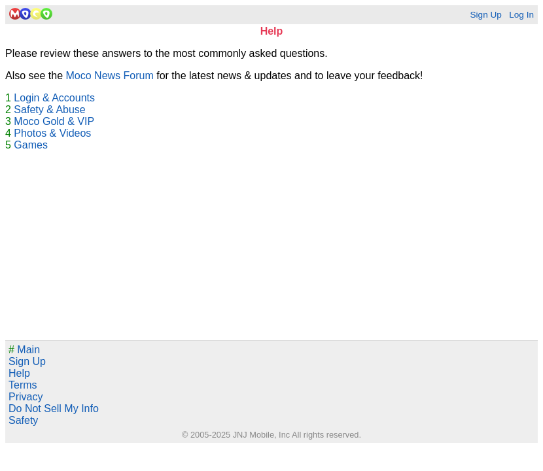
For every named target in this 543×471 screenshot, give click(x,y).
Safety (23, 420)
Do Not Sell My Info (54, 408)
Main (24, 349)
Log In (521, 15)
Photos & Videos (52, 133)
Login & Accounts (54, 97)
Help (19, 373)
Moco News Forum (110, 75)
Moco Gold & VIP (54, 121)
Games (31, 144)
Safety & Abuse (49, 109)
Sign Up (485, 15)
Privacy (26, 396)
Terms (23, 385)
